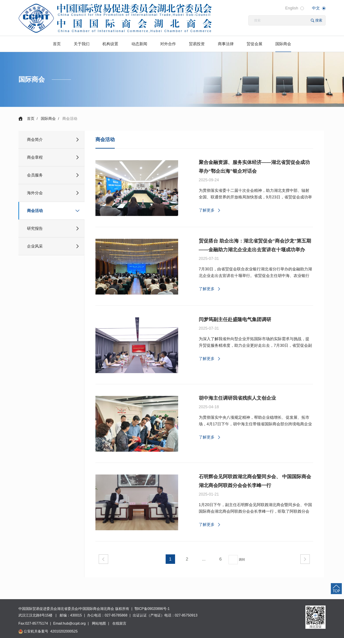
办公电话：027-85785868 (107, 615)
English (291, 8)
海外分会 (35, 193)
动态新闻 (139, 44)
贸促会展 (254, 44)
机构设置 (110, 44)
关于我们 (82, 44)
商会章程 (35, 157)
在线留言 (119, 623)
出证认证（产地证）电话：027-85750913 (165, 615)
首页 (57, 44)
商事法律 (226, 44)
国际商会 (283, 44)
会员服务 (35, 175)
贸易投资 (197, 44)
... (204, 559)
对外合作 (168, 44)
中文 (316, 8)
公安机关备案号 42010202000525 (50, 631)
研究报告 (35, 228)
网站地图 (99, 623)
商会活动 (35, 210)
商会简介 (35, 139)
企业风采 (35, 246)
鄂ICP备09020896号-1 (152, 609)
